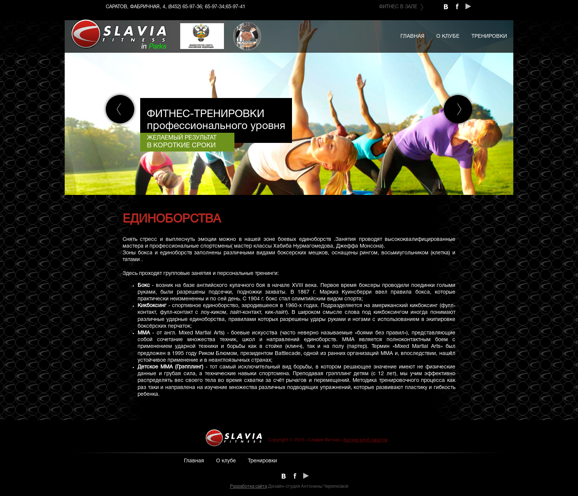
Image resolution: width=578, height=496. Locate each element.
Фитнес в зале (398, 7)
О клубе (447, 36)
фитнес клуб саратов (365, 440)
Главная (412, 36)
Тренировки (489, 36)
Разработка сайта (248, 486)
